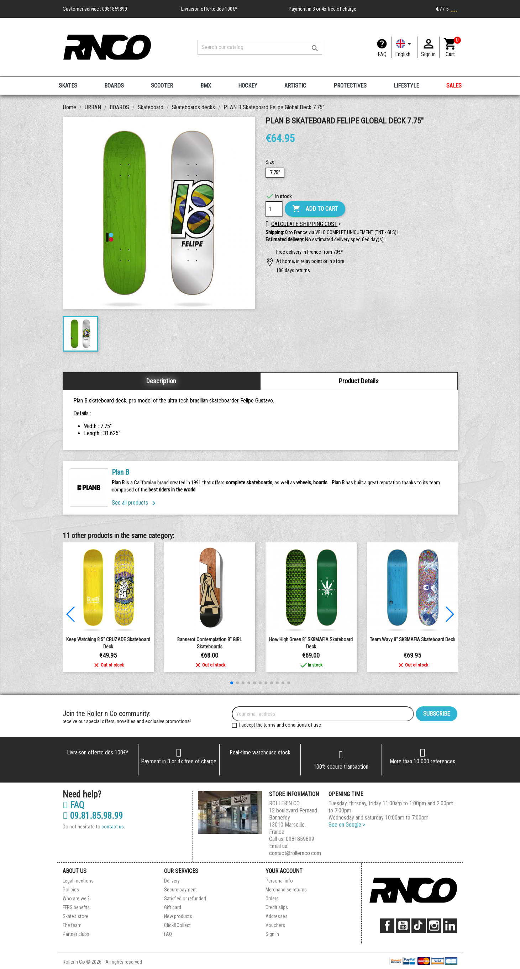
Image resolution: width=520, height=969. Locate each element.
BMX (205, 85)
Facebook (387, 925)
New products (178, 916)
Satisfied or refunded (185, 898)
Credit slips (277, 907)
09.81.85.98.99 (93, 816)
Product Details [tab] (359, 381)
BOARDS (114, 85)
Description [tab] (161, 381)
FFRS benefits (76, 907)
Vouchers (275, 925)
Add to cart (315, 209)
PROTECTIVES (350, 85)
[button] (386, 240)
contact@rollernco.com (295, 853)
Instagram (434, 925)
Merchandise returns (286, 889)
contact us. (113, 826)
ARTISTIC (295, 85)
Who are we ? (76, 898)
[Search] (260, 47)
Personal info (279, 881)
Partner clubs (76, 934)
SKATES (68, 85)
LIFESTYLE (406, 85)
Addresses (277, 916)
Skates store (75, 916)
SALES (454, 85)
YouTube (403, 925)
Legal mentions (78, 881)
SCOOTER (162, 85)
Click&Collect (177, 925)
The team (72, 925)
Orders (272, 898)
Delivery (172, 881)
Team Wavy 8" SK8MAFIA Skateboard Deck (412, 639)
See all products (135, 502)
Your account (284, 871)
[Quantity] (274, 209)
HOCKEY (247, 85)
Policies (71, 889)
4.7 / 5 (447, 8)
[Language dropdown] (404, 47)
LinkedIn (450, 925)
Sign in (272, 934)
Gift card (172, 907)
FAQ (382, 54)
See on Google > (347, 824)
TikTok (418, 925)
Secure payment (180, 889)
